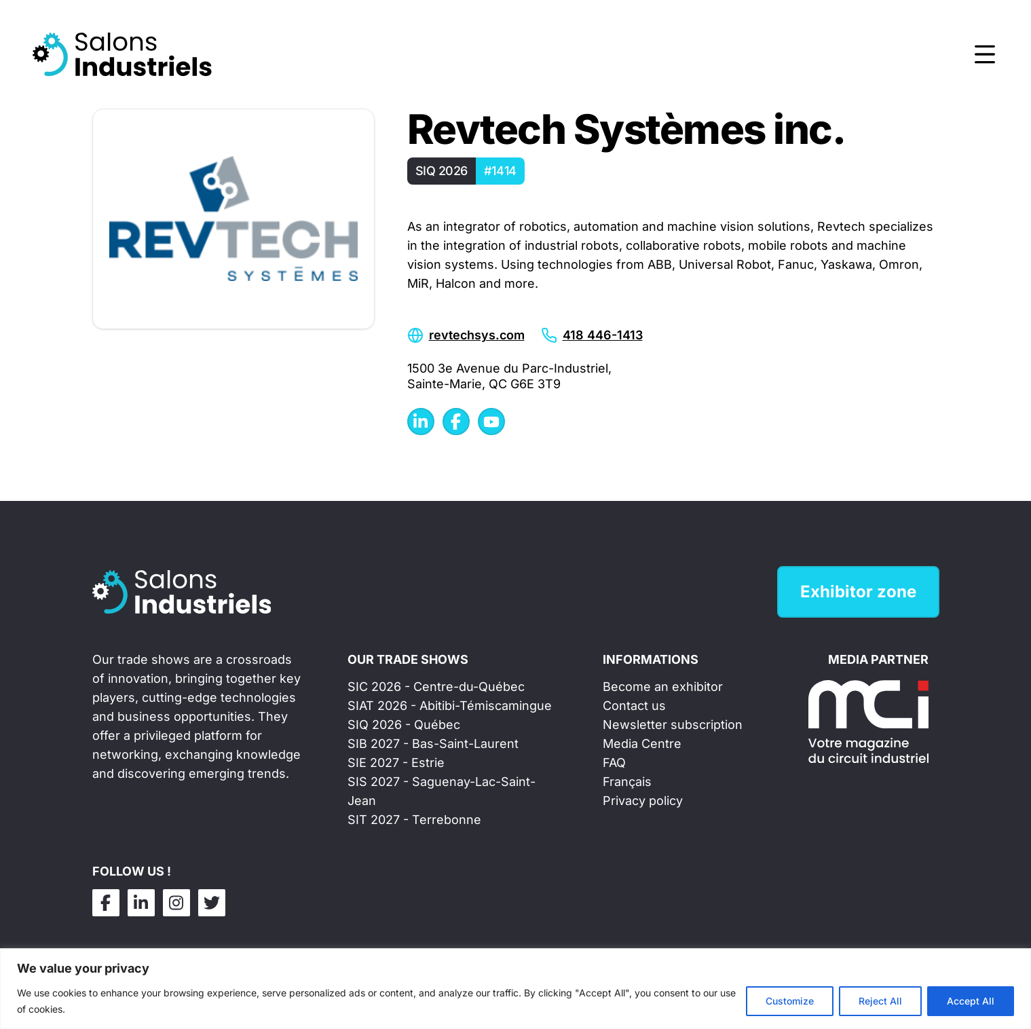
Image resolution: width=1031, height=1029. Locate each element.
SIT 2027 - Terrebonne (414, 819)
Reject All (880, 1001)
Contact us (634, 705)
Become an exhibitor (663, 686)
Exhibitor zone (858, 591)
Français (627, 781)
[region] (515, 988)
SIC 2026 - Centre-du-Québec (436, 686)
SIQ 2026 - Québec (404, 724)
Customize (790, 1001)
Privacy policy (643, 800)
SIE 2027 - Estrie (396, 762)
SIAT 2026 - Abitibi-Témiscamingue (450, 705)
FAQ (614, 762)
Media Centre (642, 743)
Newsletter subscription (673, 724)
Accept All (970, 1001)
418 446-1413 (603, 335)
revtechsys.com (477, 335)
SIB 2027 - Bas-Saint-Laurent (433, 743)
